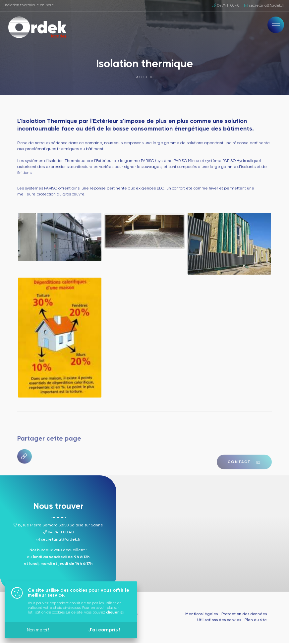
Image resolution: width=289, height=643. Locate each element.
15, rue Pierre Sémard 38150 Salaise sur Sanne (58, 525)
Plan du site (256, 620)
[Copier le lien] (24, 469)
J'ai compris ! (104, 629)
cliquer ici (115, 612)
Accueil (144, 77)
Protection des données (244, 614)
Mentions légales (201, 614)
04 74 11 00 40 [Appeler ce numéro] (225, 6)
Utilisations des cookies (219, 620)
